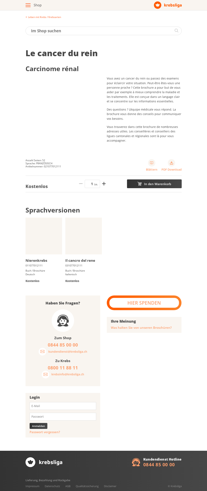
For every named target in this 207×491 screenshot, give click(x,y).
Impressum (32, 486)
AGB (67, 486)
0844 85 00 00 (159, 464)
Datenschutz (52, 486)
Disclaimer (110, 486)
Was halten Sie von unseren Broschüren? (141, 327)
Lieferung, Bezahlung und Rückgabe (48, 480)
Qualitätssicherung (87, 486)
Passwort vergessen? (45, 432)
